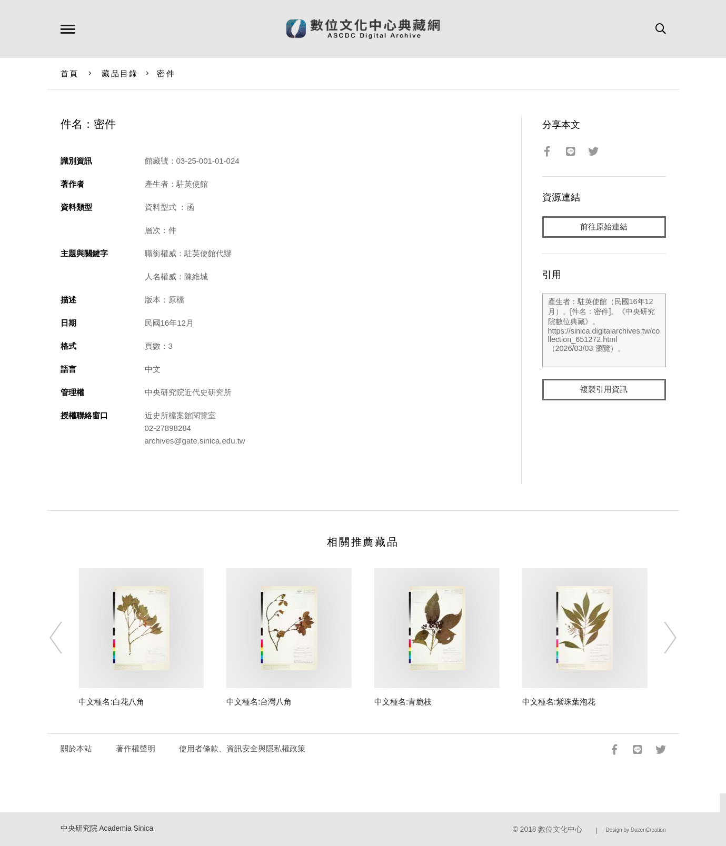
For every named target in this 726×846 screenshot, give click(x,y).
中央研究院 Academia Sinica (107, 828)
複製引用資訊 (604, 390)
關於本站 (76, 748)
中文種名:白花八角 (111, 701)
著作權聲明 (135, 748)
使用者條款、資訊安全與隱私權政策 (242, 748)
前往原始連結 (604, 227)
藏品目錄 (120, 73)
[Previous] (65, 637)
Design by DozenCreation (636, 830)
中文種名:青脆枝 (403, 701)
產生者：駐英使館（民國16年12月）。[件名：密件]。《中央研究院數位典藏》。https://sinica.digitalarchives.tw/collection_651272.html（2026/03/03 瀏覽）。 (604, 331)
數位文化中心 (560, 829)
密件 (166, 73)
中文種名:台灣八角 (259, 701)
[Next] (660, 637)
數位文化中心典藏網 (363, 29)
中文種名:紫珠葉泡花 (558, 701)
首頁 (70, 73)
